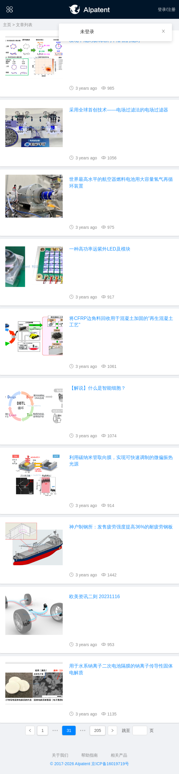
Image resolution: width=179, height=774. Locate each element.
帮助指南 (89, 755)
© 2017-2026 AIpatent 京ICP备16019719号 (89, 763)
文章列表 (24, 24)
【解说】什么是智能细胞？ (97, 388)
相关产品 (119, 755)
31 (69, 730)
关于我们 (60, 755)
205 (97, 730)
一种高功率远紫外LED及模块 (99, 248)
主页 (7, 24)
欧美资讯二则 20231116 (94, 596)
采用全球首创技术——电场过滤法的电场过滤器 (118, 109)
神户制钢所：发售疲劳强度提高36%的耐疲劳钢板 (121, 526)
